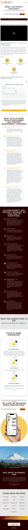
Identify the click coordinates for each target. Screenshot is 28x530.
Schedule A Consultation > (14, 518)
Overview (9, 19)
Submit (14, 110)
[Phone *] (8, 91)
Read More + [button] (14, 485)
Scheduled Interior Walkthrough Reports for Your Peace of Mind (14, 150)
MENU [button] (26, 2)
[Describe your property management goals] (14, 96)
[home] (6, 2)
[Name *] (8, 89)
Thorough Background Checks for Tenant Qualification (14, 168)
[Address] (20, 91)
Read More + (2, 56)
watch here (11, 309)
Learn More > (12, 240)
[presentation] (22, 107)
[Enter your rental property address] (11, 14)
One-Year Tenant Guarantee (13, 135)
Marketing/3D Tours (15, 19)
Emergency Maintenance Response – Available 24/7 (13, 187)
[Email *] (20, 89)
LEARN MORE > (14, 357)
